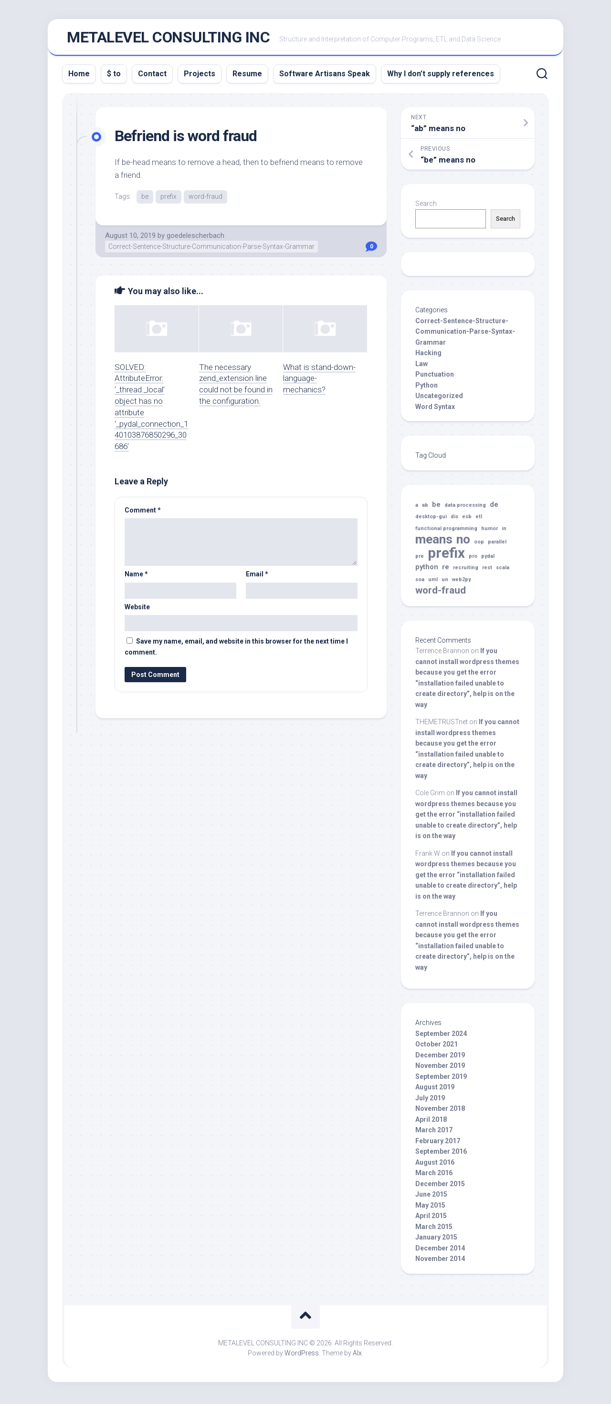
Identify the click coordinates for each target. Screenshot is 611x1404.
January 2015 (436, 1240)
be (144, 199)
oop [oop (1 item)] (479, 545)
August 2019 (434, 1090)
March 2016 (434, 1175)
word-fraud (205, 199)
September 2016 (441, 1154)
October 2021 (436, 1047)
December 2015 (440, 1186)
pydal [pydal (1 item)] (488, 559)
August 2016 (434, 1165)
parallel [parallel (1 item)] (497, 545)
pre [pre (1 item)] (419, 559)
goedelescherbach (195, 238)
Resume (247, 76)
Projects (199, 76)
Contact (152, 76)
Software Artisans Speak (324, 76)
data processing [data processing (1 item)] (465, 508)
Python (426, 388)
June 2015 (431, 1197)
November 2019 (440, 1068)
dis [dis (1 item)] (454, 519)
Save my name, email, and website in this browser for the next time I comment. (236, 650)
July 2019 (430, 1101)
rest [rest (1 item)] (487, 570)
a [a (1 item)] (416, 508)
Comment (143, 513)
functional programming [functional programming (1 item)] (446, 531)
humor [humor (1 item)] (489, 531)
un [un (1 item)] (445, 582)
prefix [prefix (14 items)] (446, 556)
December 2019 (440, 1058)
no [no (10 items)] (463, 542)
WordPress (301, 1356)
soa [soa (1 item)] (419, 582)
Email (257, 577)
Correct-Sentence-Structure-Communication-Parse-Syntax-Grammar (211, 250)
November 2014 (440, 1261)
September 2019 (441, 1079)
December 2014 (440, 1251)
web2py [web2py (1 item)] (461, 582)
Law (421, 366)
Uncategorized (439, 398)
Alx (357, 1356)
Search (426, 206)
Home (79, 76)
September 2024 (441, 1036)
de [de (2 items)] (494, 507)
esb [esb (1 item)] (467, 519)
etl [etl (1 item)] (478, 519)
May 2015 (430, 1208)
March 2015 (434, 1229)
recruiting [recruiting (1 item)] (465, 570)
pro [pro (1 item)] (473, 559)
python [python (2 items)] (426, 570)
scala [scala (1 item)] (502, 570)
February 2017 (437, 1144)
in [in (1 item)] (504, 531)
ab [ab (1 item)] (425, 508)
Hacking (428, 355)
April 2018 (431, 1122)
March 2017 (434, 1133)
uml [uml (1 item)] (433, 582)
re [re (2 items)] (445, 570)
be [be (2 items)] (436, 507)
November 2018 (440, 1111)
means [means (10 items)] (434, 542)
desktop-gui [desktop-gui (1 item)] (431, 519)
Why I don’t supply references (440, 76)
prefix (168, 199)
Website (137, 610)
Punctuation (434, 377)
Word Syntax (435, 409)
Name (136, 577)
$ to (114, 76)
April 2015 (431, 1218)
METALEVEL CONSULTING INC (168, 39)
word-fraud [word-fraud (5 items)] (440, 593)
